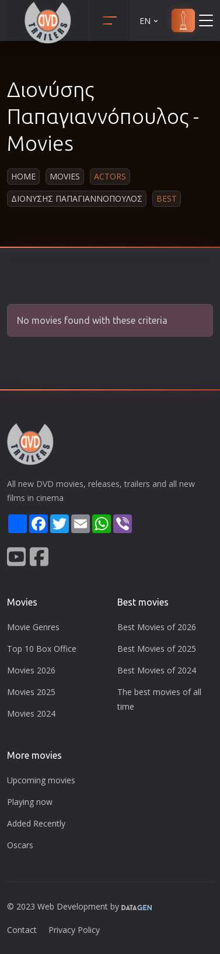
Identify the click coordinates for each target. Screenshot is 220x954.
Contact (22, 929)
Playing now (30, 801)
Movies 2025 (31, 691)
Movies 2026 (31, 670)
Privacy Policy (74, 929)
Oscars (20, 845)
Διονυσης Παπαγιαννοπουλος (76, 198)
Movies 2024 (31, 713)
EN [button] (149, 20)
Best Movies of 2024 (156, 670)
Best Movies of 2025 (156, 648)
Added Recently (36, 823)
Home (23, 176)
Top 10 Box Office (41, 648)
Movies (65, 176)
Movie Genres (33, 626)
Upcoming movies (41, 780)
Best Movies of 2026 (156, 626)
